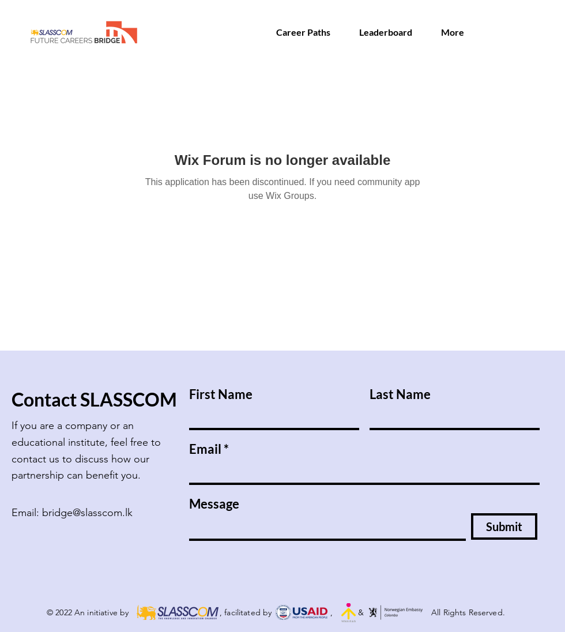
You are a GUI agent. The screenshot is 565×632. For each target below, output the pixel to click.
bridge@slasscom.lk (87, 512)
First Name (221, 394)
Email (205, 449)
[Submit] (504, 526)
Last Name (400, 394)
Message (214, 504)
